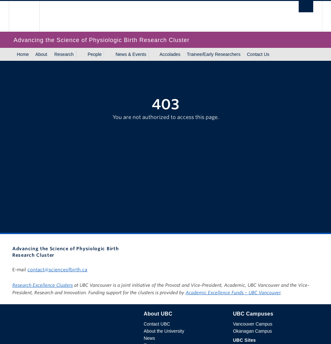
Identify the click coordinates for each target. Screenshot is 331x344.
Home (23, 54)
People (95, 54)
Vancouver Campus (252, 324)
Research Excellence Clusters (42, 285)
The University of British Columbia (29, 16)
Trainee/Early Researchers (213, 54)
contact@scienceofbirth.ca (57, 269)
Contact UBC (157, 324)
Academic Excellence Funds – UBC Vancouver (233, 292)
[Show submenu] (80, 54)
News (149, 338)
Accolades (169, 54)
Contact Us (258, 54)
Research (64, 54)
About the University (164, 331)
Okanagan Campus (252, 331)
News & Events (130, 54)
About (41, 54)
